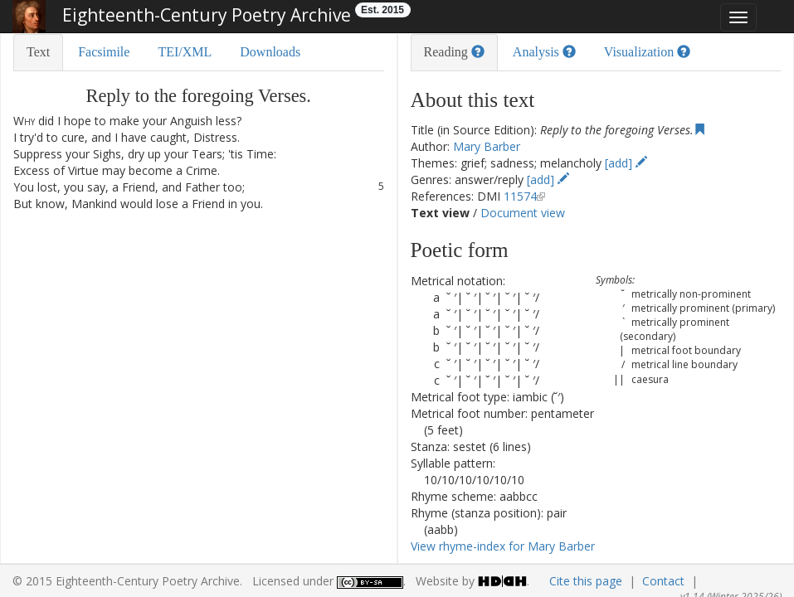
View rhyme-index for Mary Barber (503, 546)
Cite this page (585, 581)
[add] (626, 163)
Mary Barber (486, 146)
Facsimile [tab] (103, 52)
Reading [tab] (454, 52)
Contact (663, 581)
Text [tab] (38, 52)
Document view (522, 213)
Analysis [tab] (544, 52)
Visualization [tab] (647, 52)
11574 (520, 196)
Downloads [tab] (270, 52)
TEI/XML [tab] (185, 52)
